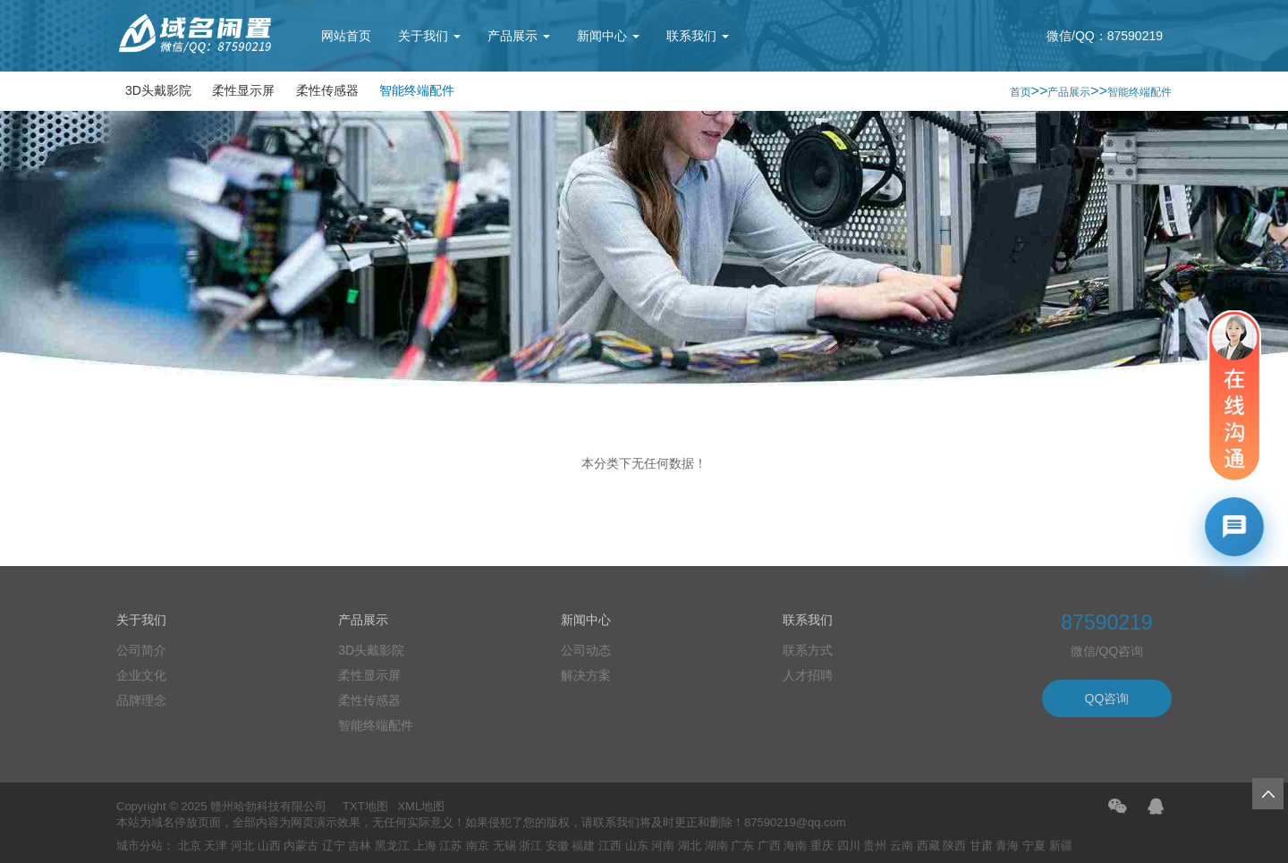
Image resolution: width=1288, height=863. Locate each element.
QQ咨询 (1107, 698)
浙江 (530, 845)
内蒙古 (301, 845)
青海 (1007, 845)
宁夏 (1034, 845)
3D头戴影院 (158, 90)
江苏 (450, 845)
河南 (662, 845)
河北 (242, 845)
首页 (1020, 92)
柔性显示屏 (243, 90)
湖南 (716, 845)
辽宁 (333, 845)
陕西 (954, 845)
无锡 (504, 845)
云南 (901, 845)
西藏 (928, 845)
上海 (424, 845)
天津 (215, 845)
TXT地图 (365, 806)
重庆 (822, 845)
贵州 (874, 845)
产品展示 (518, 36)
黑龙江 (392, 845)
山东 (636, 845)
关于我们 (429, 36)
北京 (189, 845)
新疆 (1060, 845)
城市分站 (139, 845)
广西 (769, 845)
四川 (848, 845)
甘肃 (981, 845)
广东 (742, 845)
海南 (795, 845)
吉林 (359, 845)
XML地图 (421, 806)
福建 (583, 845)
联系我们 (697, 36)
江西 (610, 845)
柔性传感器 (327, 90)
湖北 (689, 845)
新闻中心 (608, 36)
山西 (269, 845)
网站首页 (346, 36)
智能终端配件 (416, 90)
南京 (477, 845)
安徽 (557, 845)
